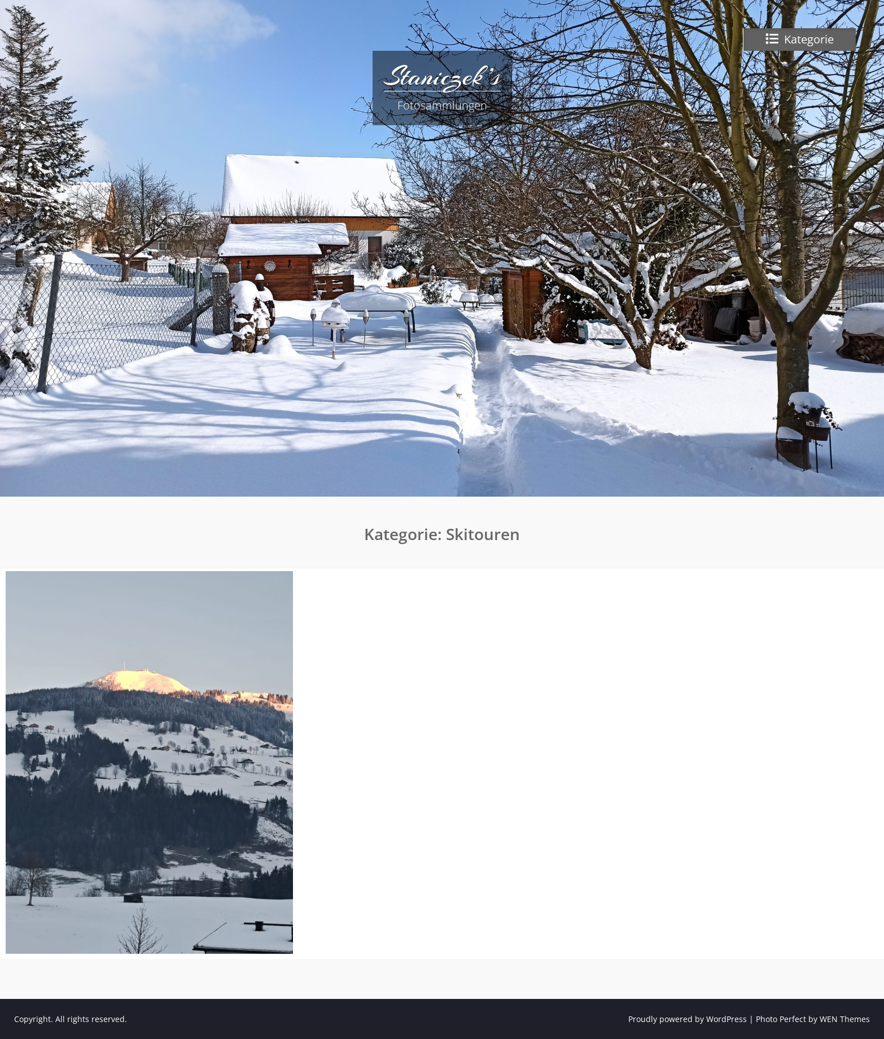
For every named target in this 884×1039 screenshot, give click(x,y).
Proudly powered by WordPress (687, 1019)
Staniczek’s (442, 76)
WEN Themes (845, 1019)
